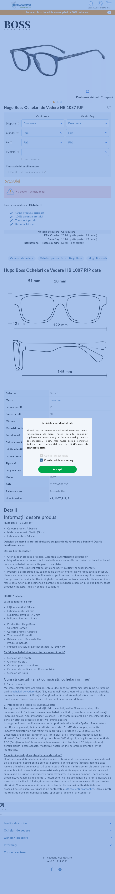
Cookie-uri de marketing (58, 460)
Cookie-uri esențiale (56, 455)
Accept (57, 469)
